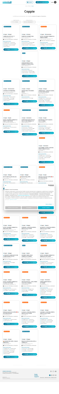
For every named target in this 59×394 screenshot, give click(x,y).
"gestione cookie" (13, 199)
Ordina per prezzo (28, 20)
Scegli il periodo (15, 20)
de (55, 387)
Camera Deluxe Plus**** (9, 36)
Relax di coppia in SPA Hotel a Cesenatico (29, 353)
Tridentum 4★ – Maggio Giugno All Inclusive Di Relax (46, 94)
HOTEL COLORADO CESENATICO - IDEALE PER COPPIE (10, 235)
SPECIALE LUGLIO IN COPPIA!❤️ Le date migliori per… (45, 183)
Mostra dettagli (49, 204)
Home (26, 6)
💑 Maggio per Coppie (25, 182)
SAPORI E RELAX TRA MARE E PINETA (28, 94)
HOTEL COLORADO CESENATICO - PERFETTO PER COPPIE (10, 124)
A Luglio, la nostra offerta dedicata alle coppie (29, 323)
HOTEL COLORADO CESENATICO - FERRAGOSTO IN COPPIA (47, 264)
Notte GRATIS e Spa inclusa (9, 182)
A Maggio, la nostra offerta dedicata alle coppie (29, 235)
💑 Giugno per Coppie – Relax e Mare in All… (10, 353)
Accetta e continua (46, 207)
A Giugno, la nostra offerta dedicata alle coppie (47, 323)
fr (53, 387)
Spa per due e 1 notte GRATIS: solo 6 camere (45, 124)
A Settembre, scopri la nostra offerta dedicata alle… (45, 153)
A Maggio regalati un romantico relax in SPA (27, 65)
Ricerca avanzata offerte (43, 22)
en (51, 387)
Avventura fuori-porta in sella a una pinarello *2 (28, 124)
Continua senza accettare (13, 207)
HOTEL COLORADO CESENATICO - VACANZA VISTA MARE (10, 292)
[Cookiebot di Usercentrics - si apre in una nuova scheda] (49, 185)
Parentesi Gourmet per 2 (28, 36)
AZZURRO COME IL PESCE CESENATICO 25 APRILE (27, 264)
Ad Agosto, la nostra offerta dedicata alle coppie (47, 235)
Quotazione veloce (42, 2)
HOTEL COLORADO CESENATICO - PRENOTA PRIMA (47, 37)
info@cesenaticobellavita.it (24, 195)
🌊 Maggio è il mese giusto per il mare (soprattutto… (10, 264)
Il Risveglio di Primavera (9, 93)
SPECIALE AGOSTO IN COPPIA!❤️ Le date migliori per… (11, 323)
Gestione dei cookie (48, 389)
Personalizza (29, 207)
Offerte (29, 2)
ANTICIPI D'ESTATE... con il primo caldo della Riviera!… (29, 292)
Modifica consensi (53, 389)
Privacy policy (42, 389)
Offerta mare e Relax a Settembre (45, 292)
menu (53, 2)
